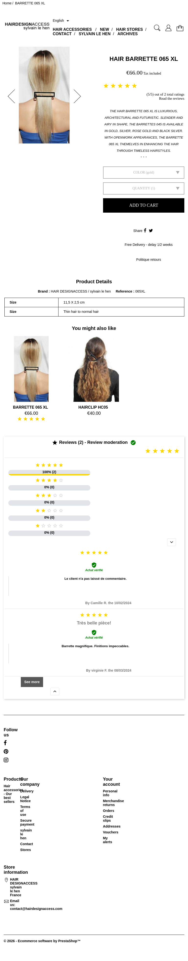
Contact (26, 844)
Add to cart (143, 205)
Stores (25, 850)
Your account (111, 782)
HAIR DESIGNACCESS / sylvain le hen (81, 291)
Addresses (112, 826)
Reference (124, 291)
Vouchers (110, 832)
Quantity (141, 188)
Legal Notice (25, 799)
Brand (43, 291)
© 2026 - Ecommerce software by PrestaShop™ (42, 941)
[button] (10, 96)
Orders (108, 811)
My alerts (107, 840)
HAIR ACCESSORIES (72, 29)
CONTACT (62, 34)
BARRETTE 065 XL (30, 407)
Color (139, 172)
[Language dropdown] (62, 21)
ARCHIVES (128, 34)
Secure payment (27, 822)
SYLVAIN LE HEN (94, 34)
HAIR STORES (129, 29)
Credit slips (108, 818)
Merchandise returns (113, 803)
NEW (104, 29)
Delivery (27, 791)
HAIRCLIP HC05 (93, 407)
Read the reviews (171, 98)
